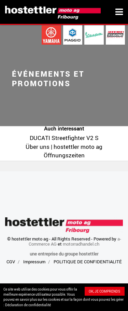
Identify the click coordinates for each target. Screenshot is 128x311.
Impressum (34, 262)
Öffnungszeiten (64, 155)
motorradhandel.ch (81, 244)
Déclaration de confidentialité (28, 304)
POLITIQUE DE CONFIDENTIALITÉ (88, 262)
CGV (10, 262)
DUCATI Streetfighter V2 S (64, 138)
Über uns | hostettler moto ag (64, 147)
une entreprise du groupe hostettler (64, 254)
